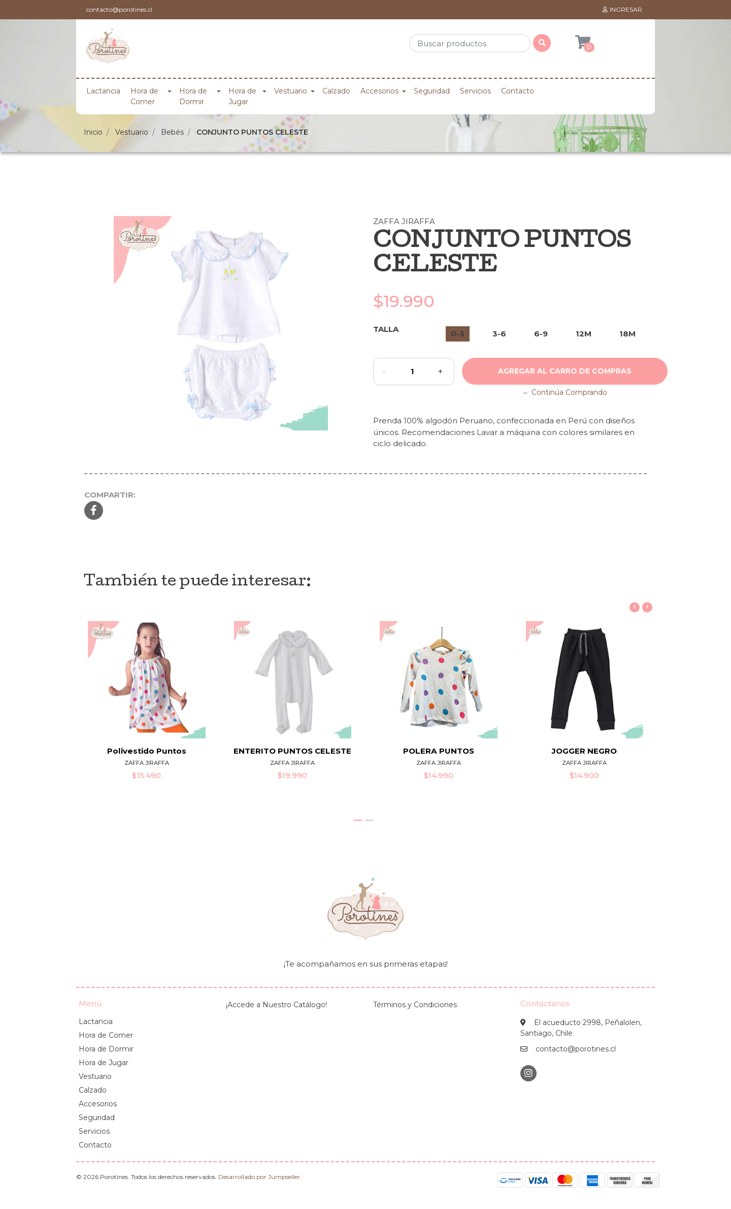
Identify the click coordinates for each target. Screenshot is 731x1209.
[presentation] (634, 607)
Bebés (172, 132)
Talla (385, 329)
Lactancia (103, 91)
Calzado (336, 91)
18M (627, 333)
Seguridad (432, 91)
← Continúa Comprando (564, 392)
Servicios (475, 91)
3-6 (499, 333)
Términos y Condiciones (415, 1004)
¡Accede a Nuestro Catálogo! (276, 1004)
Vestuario (290, 91)
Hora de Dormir (193, 96)
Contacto (517, 91)
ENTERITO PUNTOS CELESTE (292, 751)
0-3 (457, 333)
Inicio (93, 132)
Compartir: (110, 495)
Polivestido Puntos (146, 751)
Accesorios (379, 91)
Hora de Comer (144, 96)
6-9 (541, 333)
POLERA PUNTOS (438, 751)
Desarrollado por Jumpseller (259, 1177)
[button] (358, 820)
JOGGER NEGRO (584, 751)
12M (583, 333)
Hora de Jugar (242, 96)
